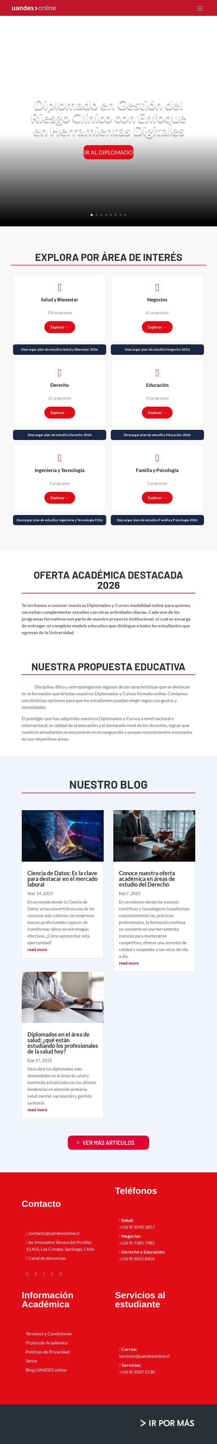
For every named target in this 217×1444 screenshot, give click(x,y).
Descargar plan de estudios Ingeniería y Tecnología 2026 (60, 520)
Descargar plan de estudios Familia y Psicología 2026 (157, 520)
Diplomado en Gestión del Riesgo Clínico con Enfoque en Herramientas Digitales (108, 117)
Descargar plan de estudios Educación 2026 (157, 435)
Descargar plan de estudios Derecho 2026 (60, 435)
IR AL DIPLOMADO (108, 152)
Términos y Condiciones (49, 1333)
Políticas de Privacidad (48, 1351)
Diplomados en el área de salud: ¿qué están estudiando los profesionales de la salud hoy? (62, 1043)
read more (37, 949)
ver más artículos (108, 1142)
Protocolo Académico (47, 1342)
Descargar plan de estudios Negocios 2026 (157, 349)
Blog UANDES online (46, 1369)
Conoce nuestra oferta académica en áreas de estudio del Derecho (147, 879)
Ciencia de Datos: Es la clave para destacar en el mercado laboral (62, 879)
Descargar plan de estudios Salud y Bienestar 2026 (59, 349)
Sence (31, 1360)
